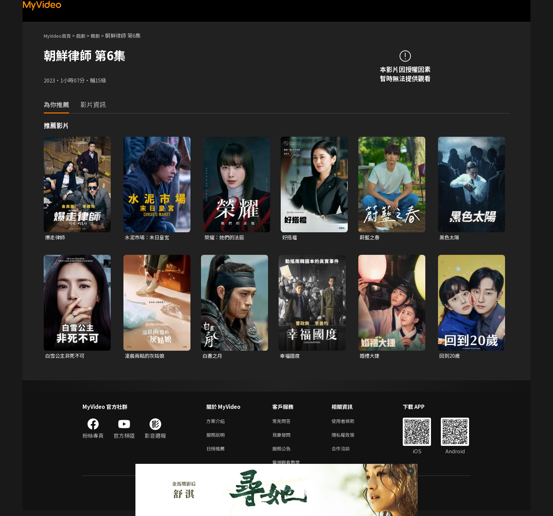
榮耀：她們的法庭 (226, 237)
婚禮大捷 (370, 356)
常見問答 (282, 422)
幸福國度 (290, 356)
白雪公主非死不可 (66, 356)
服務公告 (282, 452)
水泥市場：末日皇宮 (148, 237)
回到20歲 (450, 356)
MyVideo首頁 (60, 35)
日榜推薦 (216, 452)
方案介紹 (216, 422)
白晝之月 (213, 356)
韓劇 (102, 35)
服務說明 (216, 437)
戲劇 (86, 35)
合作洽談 (346, 452)
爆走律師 (55, 237)
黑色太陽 (450, 237)
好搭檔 (290, 237)
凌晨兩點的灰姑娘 (146, 356)
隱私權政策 (349, 437)
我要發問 (282, 437)
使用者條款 (349, 422)
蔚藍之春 (370, 237)
